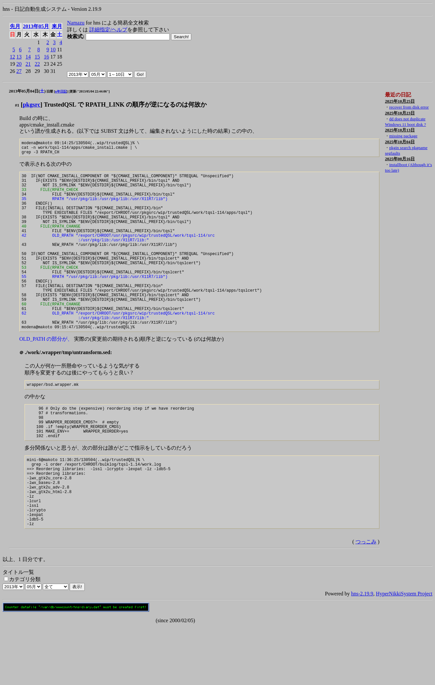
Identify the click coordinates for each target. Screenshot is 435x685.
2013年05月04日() (27, 91)
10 (53, 49)
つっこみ (366, 600)
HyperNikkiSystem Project (404, 652)
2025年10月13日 (400, 130)
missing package (403, 135)
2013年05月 (36, 26)
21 (28, 64)
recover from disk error (409, 107)
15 (37, 57)
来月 (57, 26)
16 (46, 57)
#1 (17, 105)
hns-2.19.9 (362, 652)
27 (19, 71)
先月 (15, 26)
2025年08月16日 (400, 158)
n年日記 (61, 91)
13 (19, 57)
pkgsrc (32, 104)
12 (12, 57)
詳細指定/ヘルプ (108, 29)
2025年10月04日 (400, 141)
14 (28, 57)
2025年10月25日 (400, 101)
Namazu (75, 23)
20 (19, 64)
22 (37, 64)
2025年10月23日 (400, 113)
